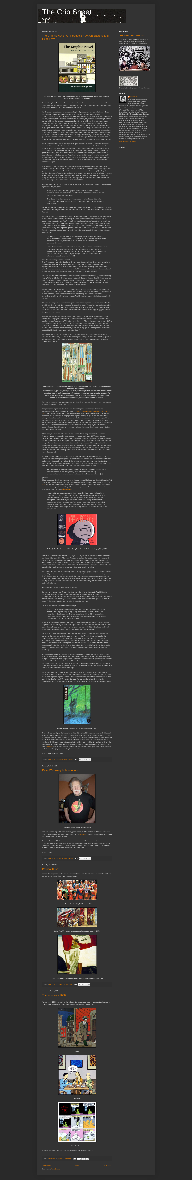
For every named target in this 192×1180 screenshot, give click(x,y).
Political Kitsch (51, 869)
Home (77, 1165)
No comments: (68, 759)
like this (50, 746)
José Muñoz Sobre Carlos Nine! (132, 36)
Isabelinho (133, 96)
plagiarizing (66, 489)
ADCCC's (82, 834)
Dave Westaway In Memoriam (60, 770)
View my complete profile (127, 142)
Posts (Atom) (55, 1169)
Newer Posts (47, 1165)
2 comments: (68, 1158)
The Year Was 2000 (54, 995)
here (43, 484)
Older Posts (107, 1165)
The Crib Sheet (67, 12)
